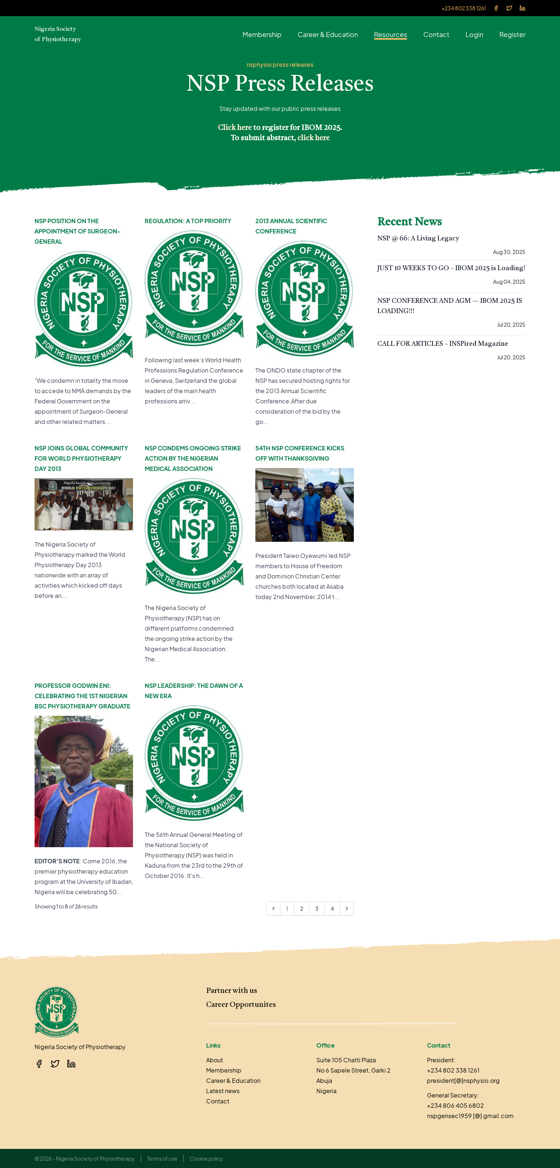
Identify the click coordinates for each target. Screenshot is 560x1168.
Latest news (223, 1091)
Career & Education (328, 34)
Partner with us (231, 991)
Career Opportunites (241, 1005)
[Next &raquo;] (347, 908)
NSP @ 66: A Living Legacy (418, 238)
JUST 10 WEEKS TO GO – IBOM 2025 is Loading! (451, 268)
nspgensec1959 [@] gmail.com (470, 1116)
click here (313, 138)
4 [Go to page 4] (332, 908)
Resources (390, 34)
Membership (262, 34)
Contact (436, 34)
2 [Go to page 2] (301, 908)
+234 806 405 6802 (455, 1105)
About (214, 1060)
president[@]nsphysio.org (463, 1080)
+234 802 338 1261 (464, 8)
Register (512, 34)
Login (474, 34)
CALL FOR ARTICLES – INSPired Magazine (442, 344)
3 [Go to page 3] (317, 908)
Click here (235, 128)
